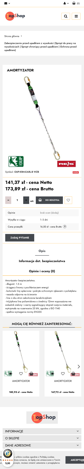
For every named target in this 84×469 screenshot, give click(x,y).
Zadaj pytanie (19, 237)
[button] (76, 3)
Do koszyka (48, 199)
